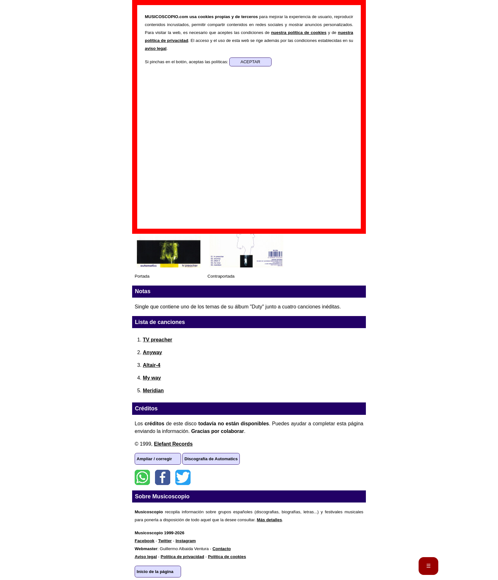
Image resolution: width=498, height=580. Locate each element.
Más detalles (269, 519)
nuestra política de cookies (298, 32)
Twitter (183, 477)
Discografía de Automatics (211, 458)
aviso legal (155, 48)
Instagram (186, 540)
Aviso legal (146, 556)
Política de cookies (227, 556)
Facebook (162, 477)
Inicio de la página (155, 571)
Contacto (221, 548)
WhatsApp (142, 477)
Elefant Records (173, 444)
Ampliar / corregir (154, 458)
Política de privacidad (182, 556)
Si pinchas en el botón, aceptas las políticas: (187, 61)
